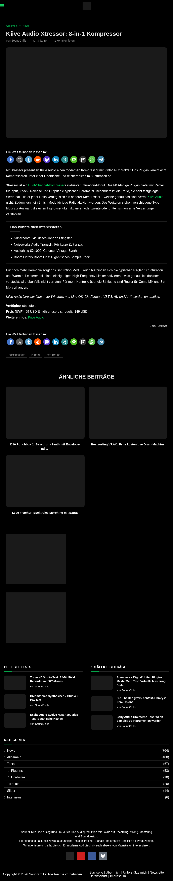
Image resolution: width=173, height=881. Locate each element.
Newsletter (157, 872)
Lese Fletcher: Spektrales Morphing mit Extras (45, 512)
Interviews (88, 797)
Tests (88, 764)
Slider (88, 791)
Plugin (35, 355)
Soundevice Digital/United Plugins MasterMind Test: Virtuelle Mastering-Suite (142, 681)
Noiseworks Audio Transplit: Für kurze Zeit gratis (48, 244)
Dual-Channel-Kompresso (46, 185)
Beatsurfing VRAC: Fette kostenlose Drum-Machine (128, 444)
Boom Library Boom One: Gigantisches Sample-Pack (52, 257)
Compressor (17, 355)
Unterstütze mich (135, 872)
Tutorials (88, 784)
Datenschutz (98, 876)
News (88, 750)
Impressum (118, 876)
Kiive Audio (155, 197)
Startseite (96, 872)
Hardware (90, 777)
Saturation (53, 355)
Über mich (113, 872)
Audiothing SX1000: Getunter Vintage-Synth (45, 250)
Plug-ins (90, 771)
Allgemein (88, 757)
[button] (10, 159)
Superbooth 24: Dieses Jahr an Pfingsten (43, 238)
